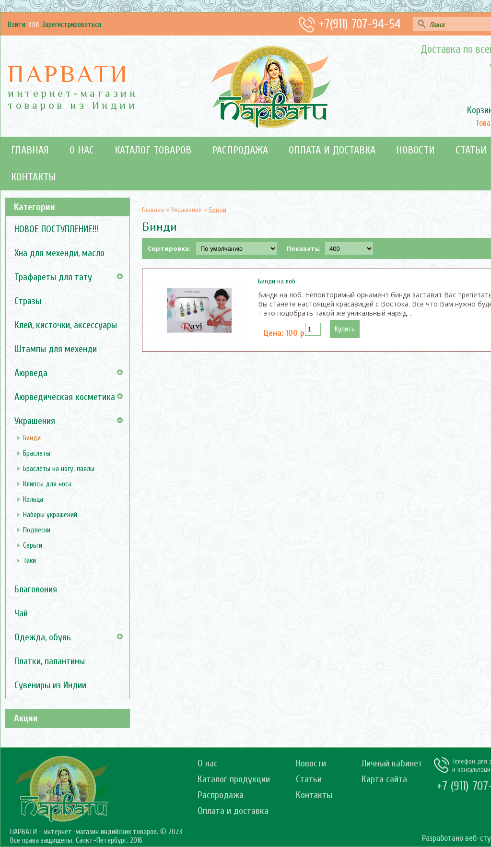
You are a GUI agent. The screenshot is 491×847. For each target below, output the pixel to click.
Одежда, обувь (42, 637)
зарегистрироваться (71, 24)
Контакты (33, 177)
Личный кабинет (392, 763)
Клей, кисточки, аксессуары (65, 324)
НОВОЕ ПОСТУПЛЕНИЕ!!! (56, 229)
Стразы (27, 300)
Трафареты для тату (53, 276)
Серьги (32, 545)
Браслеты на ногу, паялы (58, 469)
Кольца (33, 499)
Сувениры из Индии (50, 685)
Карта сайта (384, 779)
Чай (21, 613)
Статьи (309, 779)
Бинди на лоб (276, 281)
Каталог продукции (234, 779)
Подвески (36, 530)
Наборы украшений (50, 515)
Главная (30, 150)
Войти (16, 24)
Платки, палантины (49, 661)
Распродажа (240, 150)
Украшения (34, 420)
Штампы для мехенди (55, 348)
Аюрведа (30, 372)
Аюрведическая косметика (64, 396)
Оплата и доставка (332, 150)
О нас (82, 150)
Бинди (32, 438)
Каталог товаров (153, 150)
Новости (415, 150)
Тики (29, 561)
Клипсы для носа (47, 484)
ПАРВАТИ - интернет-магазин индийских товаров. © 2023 (96, 831)
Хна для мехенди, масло (59, 253)
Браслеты (36, 453)
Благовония (35, 589)
